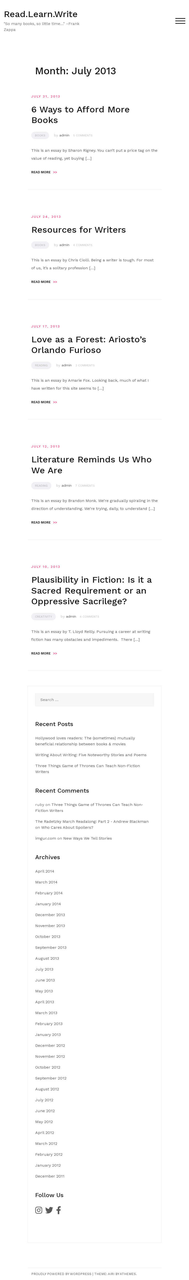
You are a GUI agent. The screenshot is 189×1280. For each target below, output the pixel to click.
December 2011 (49, 1176)
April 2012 (44, 1132)
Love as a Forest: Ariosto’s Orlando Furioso (88, 344)
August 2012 (47, 1089)
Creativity (43, 616)
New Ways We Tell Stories (87, 838)
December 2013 (50, 914)
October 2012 (47, 1067)
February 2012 (49, 1154)
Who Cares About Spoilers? (67, 827)
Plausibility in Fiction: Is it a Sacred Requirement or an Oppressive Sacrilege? (91, 590)
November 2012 (50, 1056)
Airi (111, 1274)
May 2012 (44, 1121)
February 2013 (49, 1023)
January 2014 (48, 904)
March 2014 (46, 882)
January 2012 (48, 1165)
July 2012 (44, 1100)
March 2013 (46, 1012)
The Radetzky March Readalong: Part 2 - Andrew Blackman (92, 821)
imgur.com (45, 838)
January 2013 (48, 1034)
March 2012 (46, 1143)
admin (64, 135)
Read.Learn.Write (41, 14)
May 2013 (44, 991)
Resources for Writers (78, 230)
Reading (41, 365)
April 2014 (44, 871)
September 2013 (50, 947)
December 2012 (50, 1045)
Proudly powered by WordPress (61, 1274)
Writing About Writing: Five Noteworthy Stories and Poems (91, 755)
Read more (44, 172)
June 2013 (45, 980)
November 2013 (50, 925)
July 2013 (44, 969)
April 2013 (44, 1002)
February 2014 (49, 893)
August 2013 (47, 958)
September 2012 (50, 1078)
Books (40, 135)
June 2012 (45, 1110)
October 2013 (47, 936)
